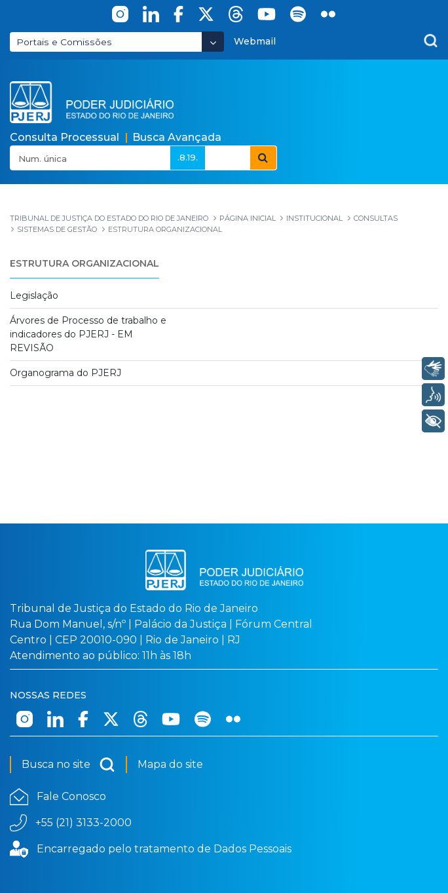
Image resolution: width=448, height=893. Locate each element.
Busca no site (68, 764)
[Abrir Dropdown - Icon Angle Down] (213, 41)
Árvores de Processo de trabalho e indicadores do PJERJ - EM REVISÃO (88, 334)
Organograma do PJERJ (65, 373)
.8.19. (187, 157)
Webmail (255, 41)
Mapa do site (170, 764)
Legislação (34, 295)
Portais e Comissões (64, 42)
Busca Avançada (176, 137)
